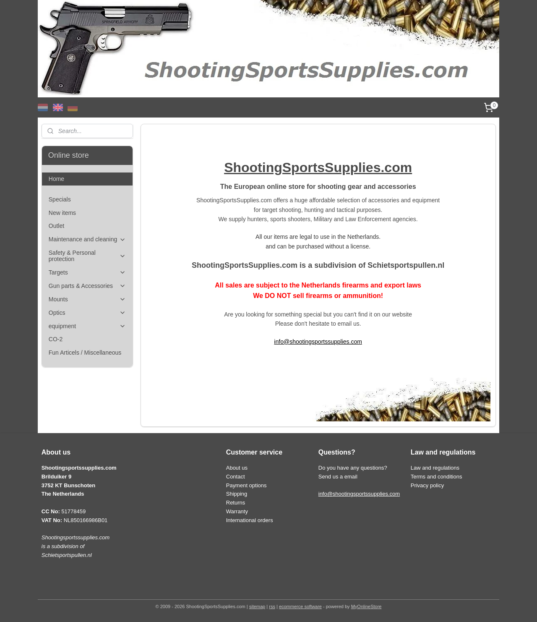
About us (237, 468)
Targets (87, 272)
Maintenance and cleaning (87, 239)
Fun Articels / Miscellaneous (85, 352)
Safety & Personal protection (87, 255)
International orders (249, 520)
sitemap (257, 606)
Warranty (237, 511)
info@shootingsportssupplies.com (318, 341)
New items (62, 212)
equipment (87, 326)
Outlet (56, 225)
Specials (60, 199)
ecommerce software (300, 606)
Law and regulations (435, 468)
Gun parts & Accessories (87, 286)
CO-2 (56, 339)
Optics (87, 312)
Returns (235, 502)
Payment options (246, 485)
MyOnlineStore (366, 606)
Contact (235, 476)
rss (272, 606)
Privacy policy (427, 485)
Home (56, 178)
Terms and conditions (436, 476)
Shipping (237, 494)
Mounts (87, 299)
